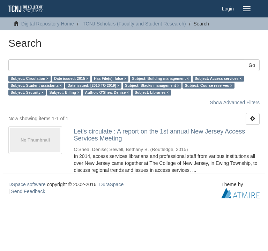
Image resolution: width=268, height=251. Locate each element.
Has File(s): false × (110, 78)
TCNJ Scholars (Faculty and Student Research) (134, 23)
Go (251, 65)
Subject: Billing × (64, 92)
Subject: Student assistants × (36, 85)
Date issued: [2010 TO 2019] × (93, 85)
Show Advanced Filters (235, 102)
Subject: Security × (27, 92)
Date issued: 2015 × (71, 78)
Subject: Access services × (218, 78)
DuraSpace (111, 184)
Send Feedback (28, 191)
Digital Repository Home (47, 23)
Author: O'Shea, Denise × (107, 92)
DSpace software (27, 184)
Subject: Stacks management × (152, 85)
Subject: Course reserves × (208, 85)
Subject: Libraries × (152, 92)
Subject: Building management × (160, 78)
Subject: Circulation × (29, 78)
